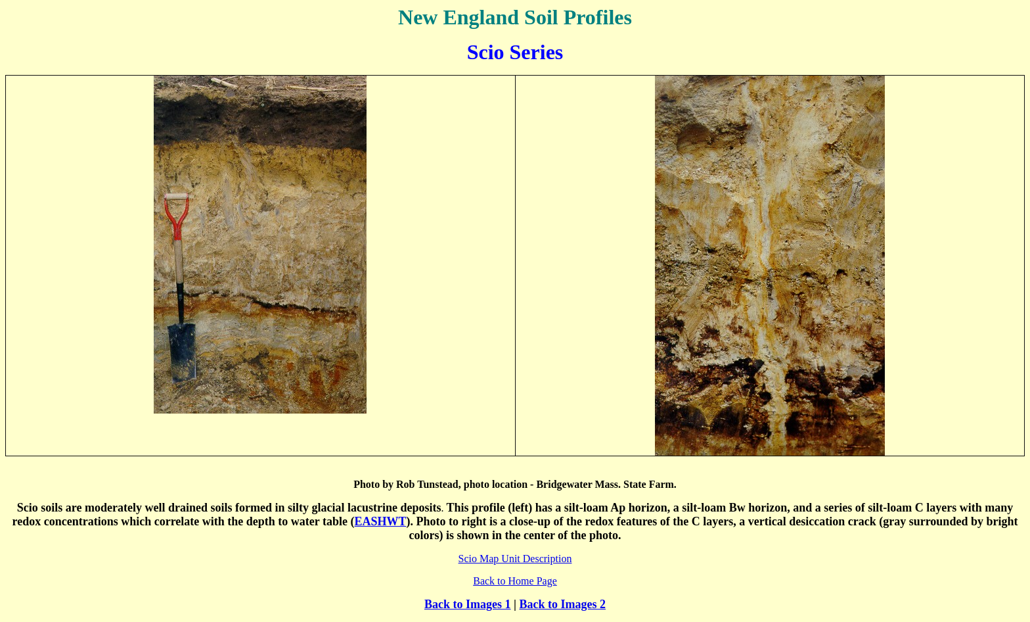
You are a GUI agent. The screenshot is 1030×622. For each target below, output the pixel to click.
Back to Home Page (515, 580)
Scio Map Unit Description (515, 558)
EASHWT (380, 521)
